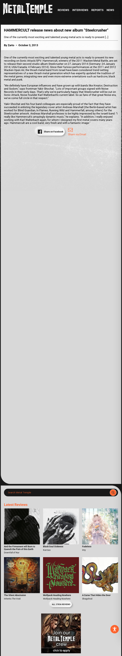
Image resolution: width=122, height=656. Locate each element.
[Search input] (58, 492)
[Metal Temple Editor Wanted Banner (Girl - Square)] (61, 652)
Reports (97, 10)
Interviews (80, 10)
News (110, 10)
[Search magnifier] (113, 492)
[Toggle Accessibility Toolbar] (114, 629)
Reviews (63, 10)
